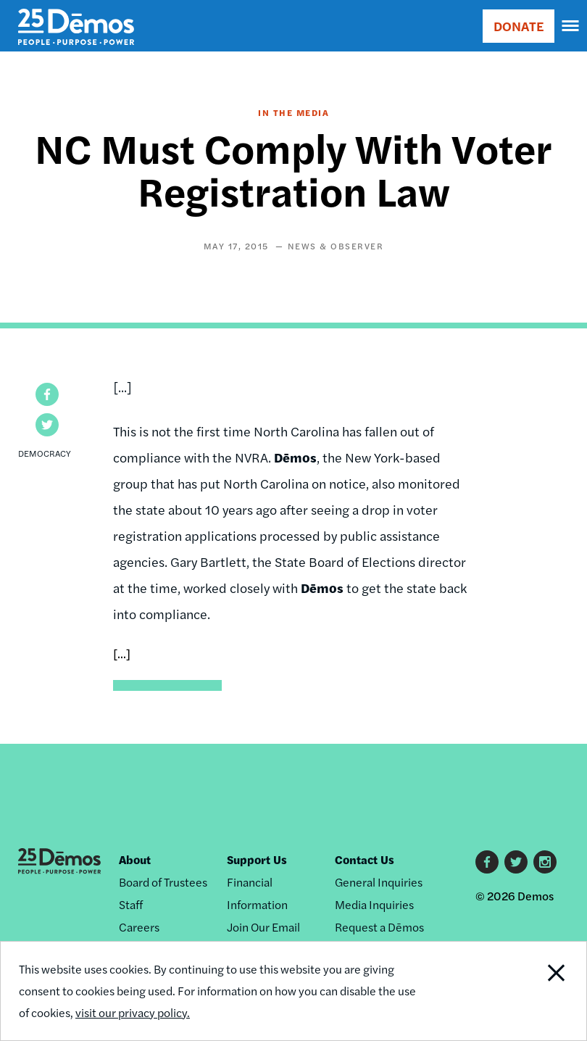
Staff (131, 904)
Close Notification (530, 991)
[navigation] (571, 26)
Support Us (257, 859)
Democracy (44, 453)
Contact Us (364, 859)
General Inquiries (378, 882)
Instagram (545, 862)
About (135, 859)
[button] (47, 394)
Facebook (487, 862)
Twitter (516, 862)
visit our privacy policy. (132, 1012)
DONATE (519, 26)
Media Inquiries (374, 904)
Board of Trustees (163, 882)
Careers (139, 926)
